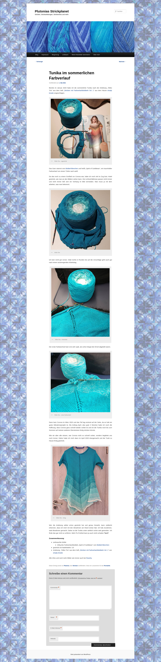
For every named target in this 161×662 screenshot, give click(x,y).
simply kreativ (58, 553)
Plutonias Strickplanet (52, 11)
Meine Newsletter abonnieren (81, 54)
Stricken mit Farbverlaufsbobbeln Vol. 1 (79, 90)
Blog (36, 54)
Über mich (96, 54)
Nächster (122, 61)
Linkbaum (65, 54)
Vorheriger (39, 61)
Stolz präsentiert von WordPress (80, 654)
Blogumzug (55, 54)
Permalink (107, 565)
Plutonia (66, 565)
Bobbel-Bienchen (72, 168)
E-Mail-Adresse (56, 628)
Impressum (45, 54)
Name (54, 617)
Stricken (75, 565)
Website (53, 638)
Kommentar (55, 587)
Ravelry (89, 558)
